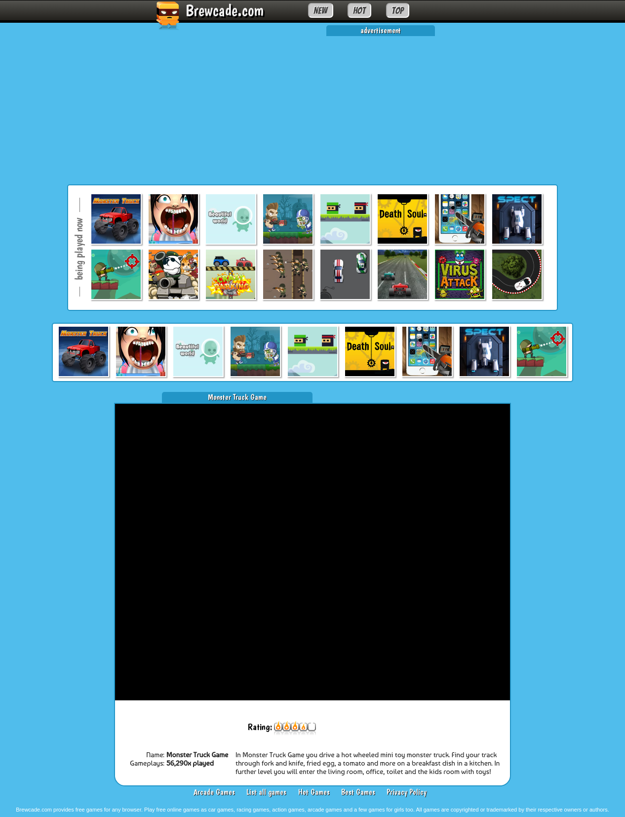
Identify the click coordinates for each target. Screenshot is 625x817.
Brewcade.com (225, 10)
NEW (320, 10)
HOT (359, 10)
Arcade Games (214, 792)
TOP (397, 10)
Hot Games (314, 792)
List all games (266, 792)
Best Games (358, 792)
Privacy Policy (407, 792)
